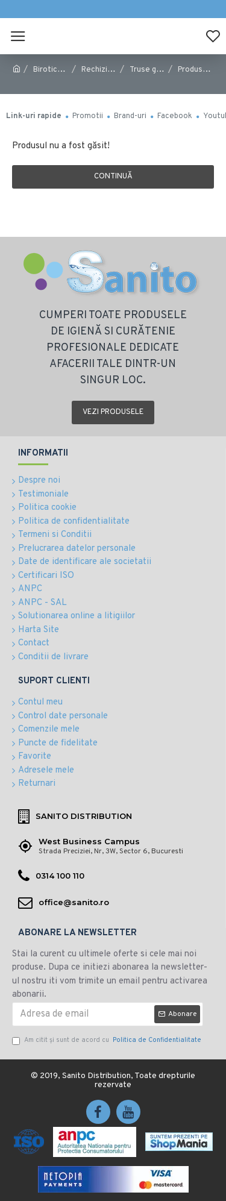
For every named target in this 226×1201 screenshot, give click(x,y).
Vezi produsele (113, 412)
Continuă (113, 176)
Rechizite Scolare (113, 70)
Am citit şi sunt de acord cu (107, 1040)
